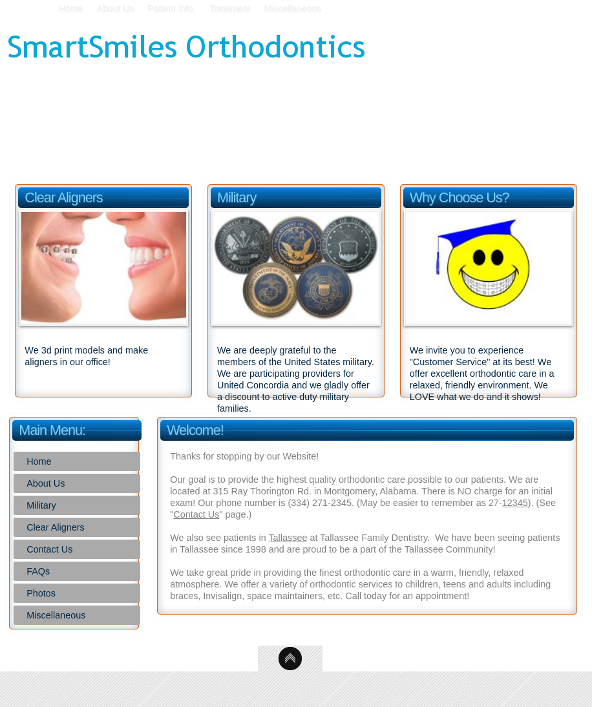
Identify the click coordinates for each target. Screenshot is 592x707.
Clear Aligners (55, 527)
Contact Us (49, 549)
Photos (41, 593)
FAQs (38, 571)
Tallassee (287, 538)
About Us (45, 483)
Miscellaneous (55, 615)
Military (41, 505)
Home (38, 461)
